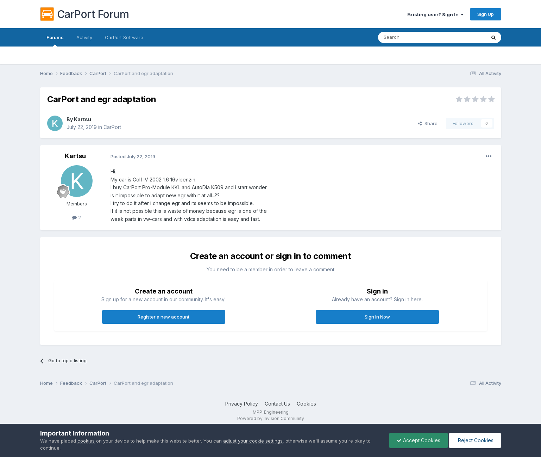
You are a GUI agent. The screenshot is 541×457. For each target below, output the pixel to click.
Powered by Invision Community (270, 418)
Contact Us (277, 404)
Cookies (306, 404)
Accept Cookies (418, 440)
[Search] (414, 37)
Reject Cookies (475, 440)
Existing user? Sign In (435, 14)
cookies (86, 441)
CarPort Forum (84, 14)
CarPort (112, 127)
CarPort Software (124, 37)
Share (428, 123)
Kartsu (82, 119)
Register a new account (163, 317)
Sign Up (485, 14)
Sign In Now (377, 317)
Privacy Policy (241, 404)
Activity (84, 37)
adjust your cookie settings (253, 441)
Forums (55, 41)
